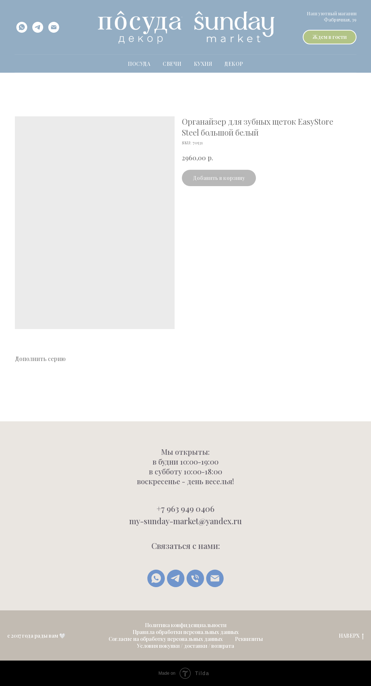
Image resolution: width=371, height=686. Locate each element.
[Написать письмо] (215, 578)
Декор (233, 63)
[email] (53, 27)
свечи (172, 63)
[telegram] (37, 27)
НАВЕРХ (351, 636)
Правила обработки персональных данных (185, 632)
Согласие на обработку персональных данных (166, 638)
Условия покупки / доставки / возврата (185, 645)
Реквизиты (249, 638)
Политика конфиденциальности (186, 625)
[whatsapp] (21, 27)
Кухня (203, 63)
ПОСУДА (139, 63)
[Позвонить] (195, 578)
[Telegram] (175, 578)
